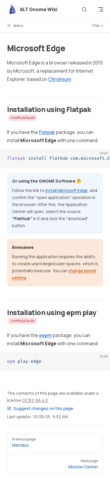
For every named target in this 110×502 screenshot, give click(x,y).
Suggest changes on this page (40, 408)
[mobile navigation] (101, 9)
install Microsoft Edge (66, 190)
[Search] (84, 9)
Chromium (59, 79)
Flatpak (47, 132)
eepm (45, 335)
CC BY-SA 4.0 (35, 400)
